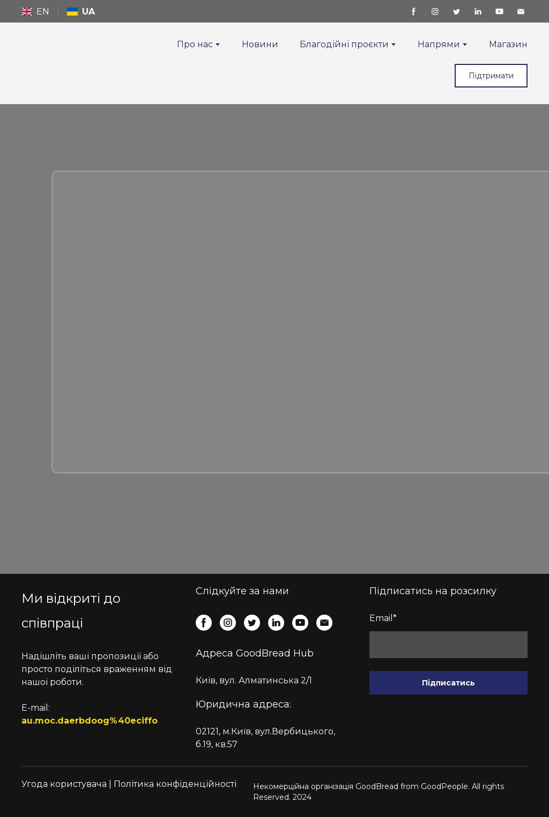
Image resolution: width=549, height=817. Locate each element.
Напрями (439, 44)
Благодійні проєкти (344, 44)
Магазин (508, 44)
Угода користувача (64, 784)
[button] (413, 11)
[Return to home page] (46, 55)
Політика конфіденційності (175, 784)
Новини (260, 44)
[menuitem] (35, 11)
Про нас (195, 44)
